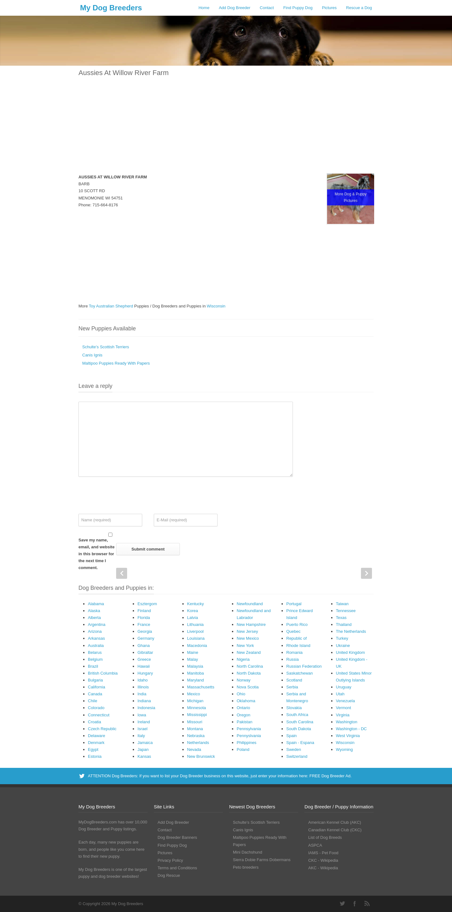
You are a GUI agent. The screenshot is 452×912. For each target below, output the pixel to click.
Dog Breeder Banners (177, 837)
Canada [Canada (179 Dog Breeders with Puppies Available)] (95, 694)
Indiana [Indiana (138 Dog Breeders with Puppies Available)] (144, 700)
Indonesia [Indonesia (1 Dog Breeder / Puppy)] (146, 707)
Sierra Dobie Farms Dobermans (262, 859)
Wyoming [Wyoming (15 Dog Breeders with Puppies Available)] (344, 749)
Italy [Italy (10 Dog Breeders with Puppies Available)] (141, 735)
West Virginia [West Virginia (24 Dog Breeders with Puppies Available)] (348, 735)
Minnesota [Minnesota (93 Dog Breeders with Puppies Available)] (196, 707)
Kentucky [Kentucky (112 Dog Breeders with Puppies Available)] (195, 603)
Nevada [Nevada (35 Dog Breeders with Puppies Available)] (194, 749)
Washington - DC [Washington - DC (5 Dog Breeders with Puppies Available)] (351, 728)
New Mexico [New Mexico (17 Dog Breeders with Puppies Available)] (248, 638)
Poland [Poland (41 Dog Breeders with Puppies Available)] (243, 749)
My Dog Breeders (111, 7)
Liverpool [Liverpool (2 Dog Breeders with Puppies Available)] (195, 631)
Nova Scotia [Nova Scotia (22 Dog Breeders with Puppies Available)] (248, 687)
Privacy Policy (170, 860)
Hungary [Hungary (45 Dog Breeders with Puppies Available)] (145, 673)
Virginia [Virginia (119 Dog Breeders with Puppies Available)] (342, 715)
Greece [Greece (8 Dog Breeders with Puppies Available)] (144, 659)
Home (203, 7)
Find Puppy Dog (297, 7)
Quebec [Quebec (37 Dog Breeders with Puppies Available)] (293, 631)
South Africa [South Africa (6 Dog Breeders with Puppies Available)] (297, 714)
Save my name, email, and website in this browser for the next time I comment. (96, 554)
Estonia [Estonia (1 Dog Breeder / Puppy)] (94, 756)
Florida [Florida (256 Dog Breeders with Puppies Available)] (143, 617)
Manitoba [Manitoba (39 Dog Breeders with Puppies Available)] (195, 673)
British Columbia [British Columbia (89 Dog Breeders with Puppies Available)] (103, 673)
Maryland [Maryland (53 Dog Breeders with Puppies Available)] (195, 680)
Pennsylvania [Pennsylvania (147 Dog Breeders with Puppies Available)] (249, 728)
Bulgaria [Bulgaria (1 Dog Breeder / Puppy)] (95, 680)
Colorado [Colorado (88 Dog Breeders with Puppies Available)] (96, 707)
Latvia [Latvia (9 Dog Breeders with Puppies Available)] (192, 617)
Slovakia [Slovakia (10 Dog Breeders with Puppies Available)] (294, 707)
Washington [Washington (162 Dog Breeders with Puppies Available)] (346, 721)
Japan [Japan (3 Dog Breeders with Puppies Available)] (142, 749)
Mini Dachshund (247, 852)
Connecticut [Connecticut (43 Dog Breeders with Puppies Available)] (99, 715)
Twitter (342, 903)
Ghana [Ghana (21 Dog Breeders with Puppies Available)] (143, 645)
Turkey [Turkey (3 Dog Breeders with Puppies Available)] (342, 638)
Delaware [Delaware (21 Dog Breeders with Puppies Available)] (96, 735)
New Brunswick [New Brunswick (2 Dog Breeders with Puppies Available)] (201, 756)
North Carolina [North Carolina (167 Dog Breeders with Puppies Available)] (250, 666)
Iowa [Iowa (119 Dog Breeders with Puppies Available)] (141, 715)
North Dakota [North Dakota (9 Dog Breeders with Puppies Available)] (249, 673)
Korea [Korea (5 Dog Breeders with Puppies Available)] (192, 610)
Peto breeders (246, 867)
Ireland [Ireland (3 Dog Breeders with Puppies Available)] (143, 721)
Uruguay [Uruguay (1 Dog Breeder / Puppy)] (343, 687)
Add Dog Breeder (234, 7)
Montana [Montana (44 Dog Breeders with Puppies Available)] (195, 728)
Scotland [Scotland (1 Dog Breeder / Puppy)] (294, 680)
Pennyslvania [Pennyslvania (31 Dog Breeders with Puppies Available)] (249, 735)
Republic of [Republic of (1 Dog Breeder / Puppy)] (296, 638)
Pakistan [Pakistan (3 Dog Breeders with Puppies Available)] (244, 721)
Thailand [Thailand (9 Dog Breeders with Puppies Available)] (344, 624)
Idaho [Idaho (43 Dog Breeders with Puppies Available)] (142, 680)
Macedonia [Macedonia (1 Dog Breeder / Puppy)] (197, 645)
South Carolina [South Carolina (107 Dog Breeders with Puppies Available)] (299, 721)
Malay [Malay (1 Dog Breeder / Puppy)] (192, 659)
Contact (267, 7)
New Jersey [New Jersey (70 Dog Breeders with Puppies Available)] (247, 631)
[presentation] (126, 495)
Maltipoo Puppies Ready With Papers (116, 363)
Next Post (366, 573)
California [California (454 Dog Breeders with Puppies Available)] (96, 687)
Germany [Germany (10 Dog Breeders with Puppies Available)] (145, 638)
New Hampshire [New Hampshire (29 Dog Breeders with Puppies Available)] (251, 624)
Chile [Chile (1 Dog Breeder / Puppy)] (92, 700)
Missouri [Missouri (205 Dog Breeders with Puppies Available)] (194, 721)
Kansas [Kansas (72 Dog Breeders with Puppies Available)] (144, 756)
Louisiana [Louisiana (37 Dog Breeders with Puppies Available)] (196, 638)
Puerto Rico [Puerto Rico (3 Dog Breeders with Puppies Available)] (297, 624)
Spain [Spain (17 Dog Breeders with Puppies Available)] (291, 735)
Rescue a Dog (359, 7)
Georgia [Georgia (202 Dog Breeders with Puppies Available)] (144, 631)
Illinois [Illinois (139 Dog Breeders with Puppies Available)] (143, 687)
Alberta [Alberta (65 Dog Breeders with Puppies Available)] (94, 617)
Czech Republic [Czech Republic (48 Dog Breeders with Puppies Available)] (102, 728)
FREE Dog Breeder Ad (330, 776)
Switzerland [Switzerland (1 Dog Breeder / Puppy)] (296, 756)
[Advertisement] (226, 129)
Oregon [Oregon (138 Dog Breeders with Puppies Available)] (243, 715)
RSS (367, 903)
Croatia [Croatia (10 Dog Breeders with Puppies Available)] (94, 721)
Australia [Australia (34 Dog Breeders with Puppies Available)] (96, 645)
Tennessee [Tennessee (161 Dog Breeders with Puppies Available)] (346, 610)
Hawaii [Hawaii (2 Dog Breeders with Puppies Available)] (143, 666)
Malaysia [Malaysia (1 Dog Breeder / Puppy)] (195, 666)
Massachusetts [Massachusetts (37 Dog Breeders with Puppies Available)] (200, 687)
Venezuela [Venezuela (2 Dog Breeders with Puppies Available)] (345, 700)
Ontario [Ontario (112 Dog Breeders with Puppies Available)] (243, 707)
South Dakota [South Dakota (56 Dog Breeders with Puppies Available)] (298, 728)
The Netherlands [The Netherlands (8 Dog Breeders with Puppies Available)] (351, 631)
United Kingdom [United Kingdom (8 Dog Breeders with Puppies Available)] (350, 652)
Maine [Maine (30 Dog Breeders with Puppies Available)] (192, 652)
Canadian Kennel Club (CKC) (335, 830)
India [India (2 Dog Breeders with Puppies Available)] (141, 694)
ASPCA (315, 845)
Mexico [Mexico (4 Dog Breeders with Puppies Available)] (193, 694)
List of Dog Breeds (325, 837)
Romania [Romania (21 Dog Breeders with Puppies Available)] (294, 652)
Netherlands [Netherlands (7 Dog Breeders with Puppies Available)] (198, 742)
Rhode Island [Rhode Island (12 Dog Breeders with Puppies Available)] (298, 645)
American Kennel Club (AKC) (334, 822)
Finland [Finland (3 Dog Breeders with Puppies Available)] (144, 610)
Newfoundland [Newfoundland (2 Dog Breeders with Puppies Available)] (250, 603)
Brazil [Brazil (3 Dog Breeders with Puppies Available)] (93, 666)
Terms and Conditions (177, 868)
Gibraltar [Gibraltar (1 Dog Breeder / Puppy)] (145, 652)
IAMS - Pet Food (323, 852)
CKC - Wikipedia (323, 860)
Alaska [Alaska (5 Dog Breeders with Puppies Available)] (94, 610)
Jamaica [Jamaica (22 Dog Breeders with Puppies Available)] (145, 742)
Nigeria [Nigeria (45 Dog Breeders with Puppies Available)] (243, 659)
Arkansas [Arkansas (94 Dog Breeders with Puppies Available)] (96, 638)
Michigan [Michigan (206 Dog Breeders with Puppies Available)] (195, 700)
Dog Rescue (169, 875)
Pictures (329, 7)
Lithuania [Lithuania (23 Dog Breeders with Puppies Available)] (195, 624)
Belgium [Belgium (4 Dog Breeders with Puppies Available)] (95, 659)
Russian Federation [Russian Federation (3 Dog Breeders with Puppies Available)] (304, 666)
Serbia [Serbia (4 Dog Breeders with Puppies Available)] (292, 687)
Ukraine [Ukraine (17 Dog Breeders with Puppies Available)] (343, 645)
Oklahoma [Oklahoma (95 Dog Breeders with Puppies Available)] (246, 700)
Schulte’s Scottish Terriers (105, 347)
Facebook (354, 903)
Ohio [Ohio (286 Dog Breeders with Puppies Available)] (241, 694)
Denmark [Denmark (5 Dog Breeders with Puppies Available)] (96, 742)
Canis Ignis (92, 355)
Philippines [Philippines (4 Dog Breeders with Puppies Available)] (246, 742)
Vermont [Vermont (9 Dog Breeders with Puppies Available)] (343, 707)
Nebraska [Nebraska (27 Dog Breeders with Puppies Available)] (196, 735)
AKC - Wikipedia (323, 868)
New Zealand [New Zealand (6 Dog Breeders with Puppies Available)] (249, 652)
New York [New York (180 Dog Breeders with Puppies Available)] (245, 645)
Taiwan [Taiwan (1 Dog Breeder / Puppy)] (342, 603)
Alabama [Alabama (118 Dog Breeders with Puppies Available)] (96, 603)
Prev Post (121, 573)
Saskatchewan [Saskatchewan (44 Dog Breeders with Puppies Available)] (299, 673)
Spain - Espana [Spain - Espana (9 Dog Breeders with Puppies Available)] (300, 742)
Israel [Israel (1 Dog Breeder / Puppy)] (142, 728)
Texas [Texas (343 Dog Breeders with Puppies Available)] (341, 617)
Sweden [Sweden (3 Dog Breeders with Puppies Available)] (293, 749)
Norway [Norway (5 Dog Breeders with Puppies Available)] (243, 680)
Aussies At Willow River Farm (123, 73)
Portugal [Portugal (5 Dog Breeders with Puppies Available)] (293, 603)
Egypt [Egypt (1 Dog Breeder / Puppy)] (93, 749)
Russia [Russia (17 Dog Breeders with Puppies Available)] (292, 659)
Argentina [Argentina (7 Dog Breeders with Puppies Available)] (96, 624)
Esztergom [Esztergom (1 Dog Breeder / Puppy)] (147, 603)
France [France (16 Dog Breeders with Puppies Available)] (143, 624)
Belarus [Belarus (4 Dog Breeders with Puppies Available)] (95, 652)
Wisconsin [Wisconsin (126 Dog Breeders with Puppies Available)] (345, 742)
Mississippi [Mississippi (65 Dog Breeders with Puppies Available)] (197, 714)
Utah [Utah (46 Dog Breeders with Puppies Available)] (340, 694)
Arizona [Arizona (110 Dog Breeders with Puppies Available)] (95, 631)
